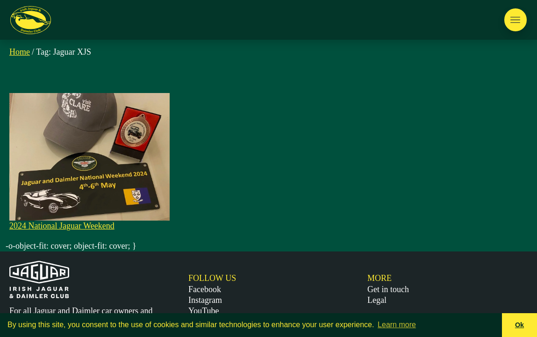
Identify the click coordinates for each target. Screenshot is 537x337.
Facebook (204, 289)
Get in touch (388, 289)
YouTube (203, 310)
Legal (377, 300)
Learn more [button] (397, 325)
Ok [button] (519, 325)
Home (19, 52)
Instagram (205, 300)
